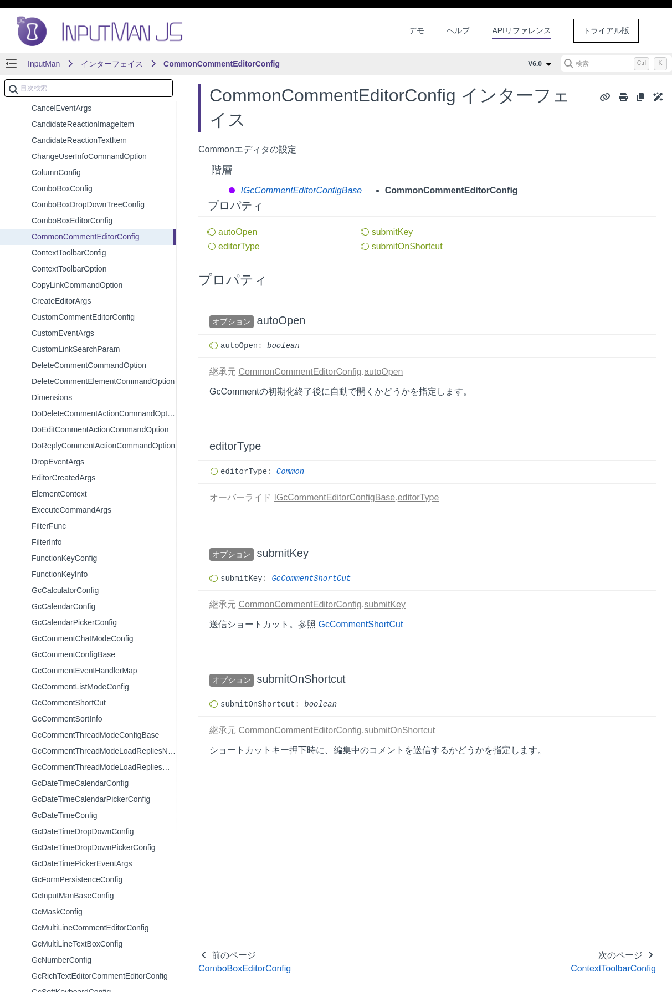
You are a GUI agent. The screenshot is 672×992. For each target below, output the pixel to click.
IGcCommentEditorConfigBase (300, 190)
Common (290, 471)
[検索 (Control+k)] (616, 63)
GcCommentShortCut (311, 578)
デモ (416, 30)
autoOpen (237, 232)
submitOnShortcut (407, 246)
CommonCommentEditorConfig (221, 63)
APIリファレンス (521, 30)
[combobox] (88, 88)
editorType (239, 246)
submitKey (392, 232)
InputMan (44, 63)
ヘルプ (458, 30)
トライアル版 (606, 30)
